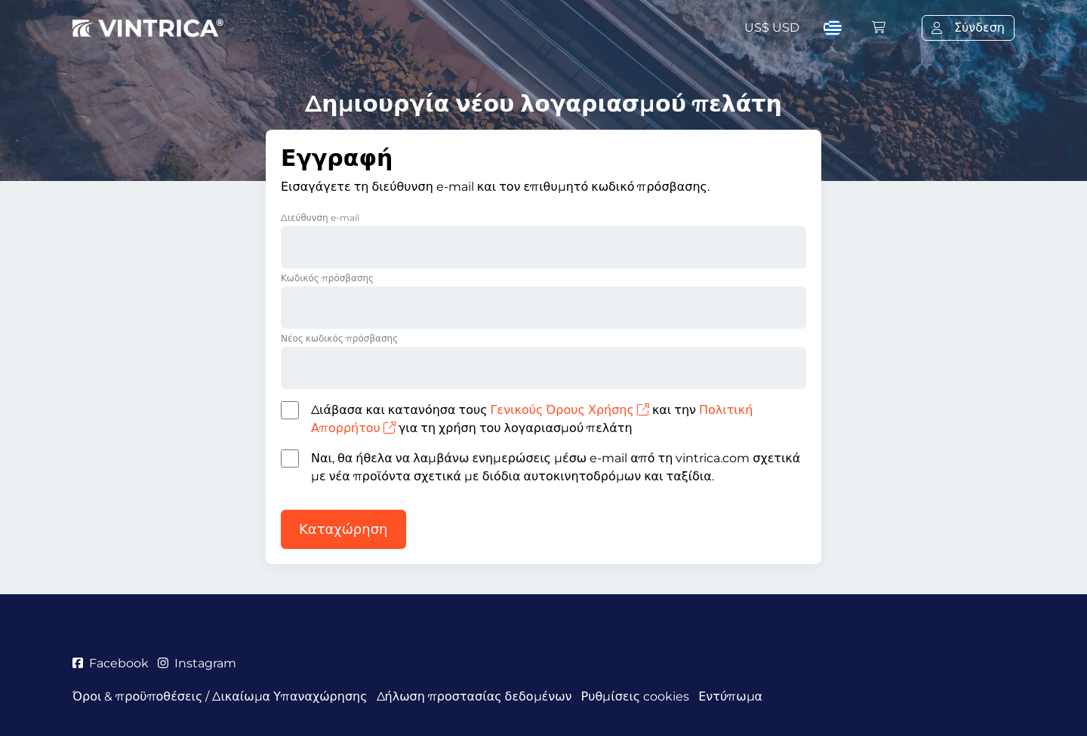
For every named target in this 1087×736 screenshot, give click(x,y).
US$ (771, 27)
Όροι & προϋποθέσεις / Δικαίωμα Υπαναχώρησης (220, 696)
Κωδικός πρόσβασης (327, 278)
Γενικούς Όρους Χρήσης (570, 410)
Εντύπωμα (730, 696)
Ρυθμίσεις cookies (635, 696)
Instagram (197, 663)
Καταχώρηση (343, 529)
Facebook (110, 663)
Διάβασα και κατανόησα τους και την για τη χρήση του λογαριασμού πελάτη (532, 419)
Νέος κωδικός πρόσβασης (339, 338)
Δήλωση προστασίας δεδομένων (474, 696)
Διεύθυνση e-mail (320, 217)
